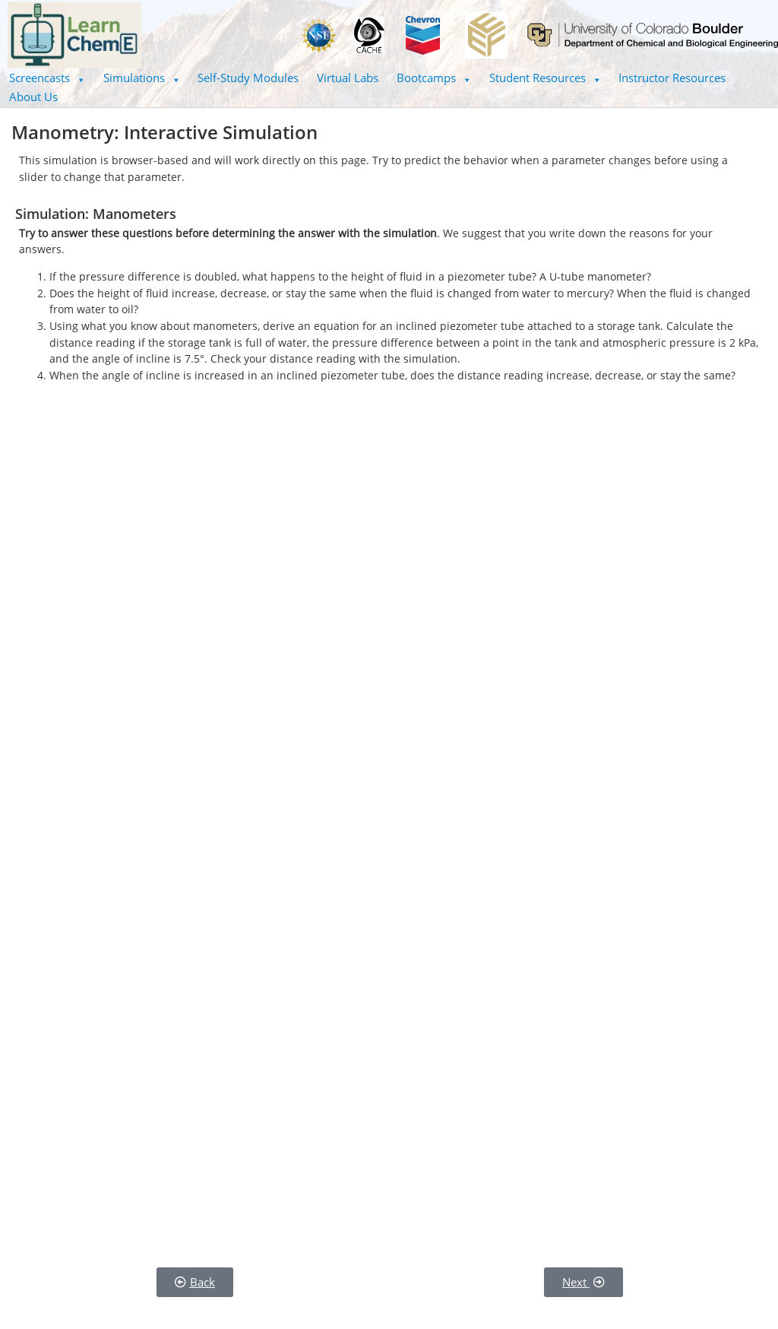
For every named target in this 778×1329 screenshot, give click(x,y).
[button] (47, 77)
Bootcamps (434, 77)
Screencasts (47, 77)
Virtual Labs (347, 77)
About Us (33, 96)
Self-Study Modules (248, 77)
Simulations (141, 77)
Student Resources (545, 77)
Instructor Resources (672, 77)
